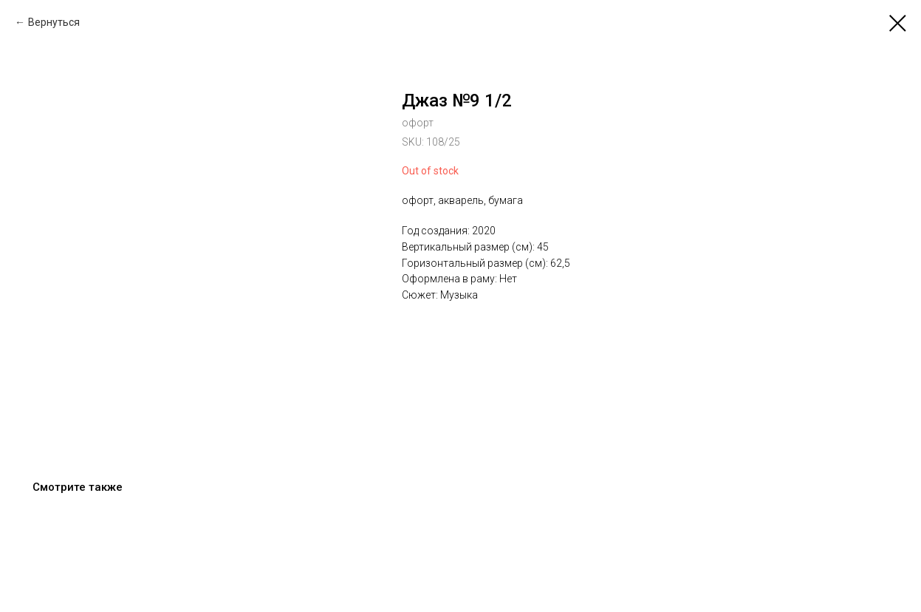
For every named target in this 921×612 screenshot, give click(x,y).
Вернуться (54, 22)
